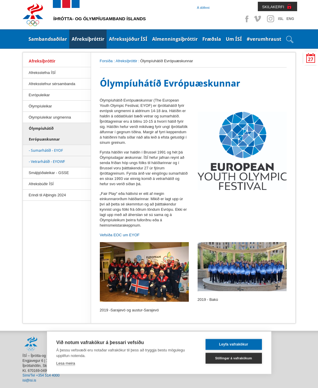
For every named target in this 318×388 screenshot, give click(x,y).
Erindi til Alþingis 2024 (47, 195)
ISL (281, 19)
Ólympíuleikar (40, 106)
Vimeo (258, 18)
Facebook (245, 18)
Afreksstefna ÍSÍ (42, 72)
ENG (290, 19)
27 (310, 59)
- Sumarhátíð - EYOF (46, 150)
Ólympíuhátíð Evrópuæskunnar (44, 133)
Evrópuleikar (39, 95)
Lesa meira (65, 360)
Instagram (270, 18)
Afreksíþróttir (88, 39)
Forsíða (106, 61)
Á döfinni (203, 7)
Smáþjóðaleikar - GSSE (49, 173)
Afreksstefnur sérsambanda (52, 84)
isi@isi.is (29, 380)
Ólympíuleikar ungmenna (50, 117)
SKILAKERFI (273, 7)
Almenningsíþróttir (175, 39)
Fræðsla (211, 39)
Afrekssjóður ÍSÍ (128, 39)
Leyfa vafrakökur (233, 342)
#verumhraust (264, 39)
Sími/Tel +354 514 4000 (41, 375)
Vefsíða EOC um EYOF (120, 235)
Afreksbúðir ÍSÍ (41, 184)
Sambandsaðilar (47, 39)
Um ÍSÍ (234, 39)
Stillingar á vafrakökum (233, 355)
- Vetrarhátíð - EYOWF (47, 161)
